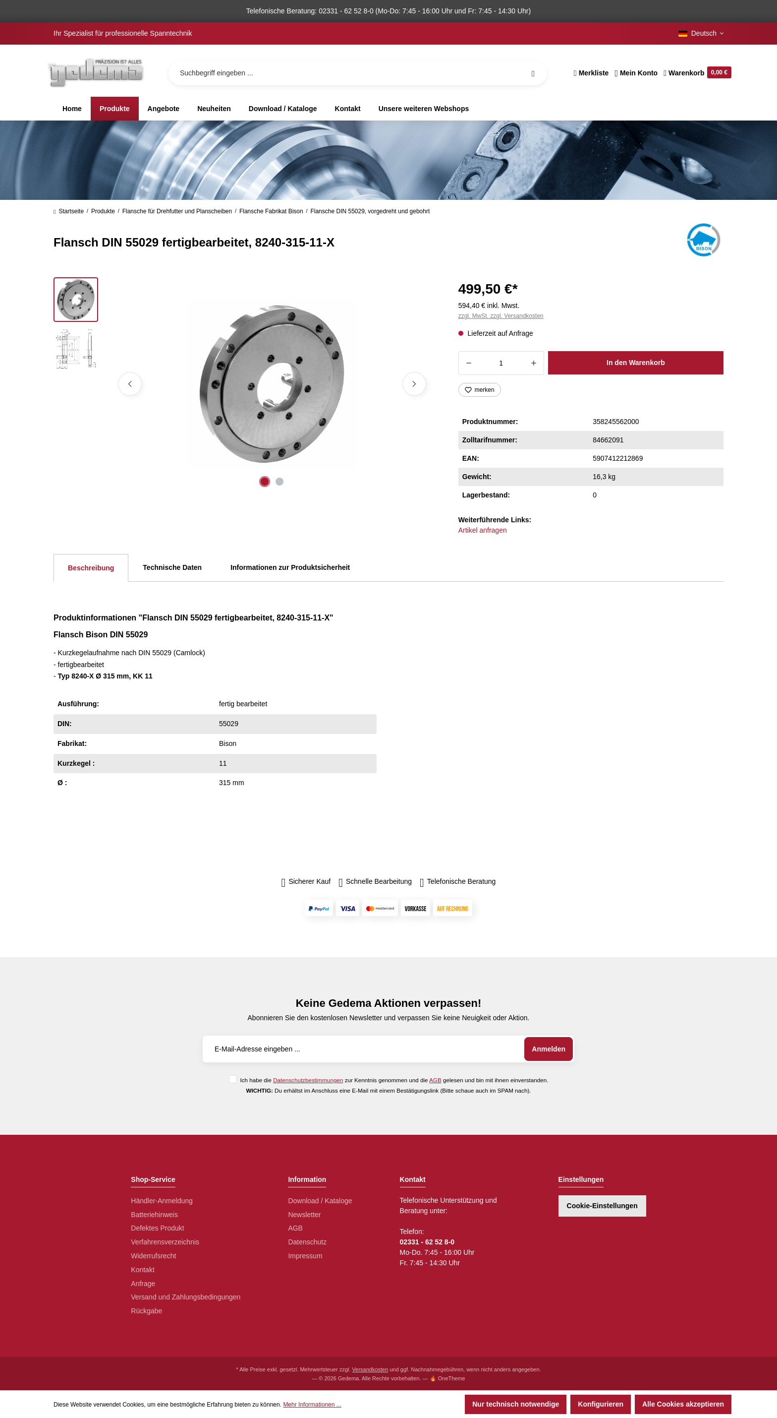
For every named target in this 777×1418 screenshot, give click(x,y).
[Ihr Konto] (636, 73)
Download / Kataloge (320, 1201)
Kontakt (142, 1270)
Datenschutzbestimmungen (308, 1080)
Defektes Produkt (157, 1228)
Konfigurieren (600, 1404)
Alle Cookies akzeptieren (683, 1404)
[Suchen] (533, 73)
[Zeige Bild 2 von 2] (279, 482)
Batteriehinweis (154, 1215)
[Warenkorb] (696, 73)
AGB (435, 1080)
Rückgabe (146, 1311)
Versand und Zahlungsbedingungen (185, 1297)
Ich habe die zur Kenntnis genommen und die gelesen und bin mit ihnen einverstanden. (394, 1080)
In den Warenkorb (636, 363)
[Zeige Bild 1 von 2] (265, 482)
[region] (244, 384)
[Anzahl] (501, 363)
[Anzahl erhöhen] (534, 363)
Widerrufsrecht (153, 1256)
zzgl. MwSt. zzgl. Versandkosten (501, 315)
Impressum (305, 1256)
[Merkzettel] (591, 73)
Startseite (69, 211)
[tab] (91, 568)
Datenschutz (307, 1242)
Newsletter (304, 1215)
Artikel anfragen (482, 530)
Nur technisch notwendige (515, 1404)
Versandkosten (370, 1369)
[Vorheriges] (130, 384)
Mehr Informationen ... (312, 1404)
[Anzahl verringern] (468, 363)
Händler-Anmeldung (162, 1201)
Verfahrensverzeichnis (165, 1242)
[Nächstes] (414, 384)
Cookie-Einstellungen (602, 1206)
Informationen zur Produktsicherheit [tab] (290, 567)
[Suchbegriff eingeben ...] (357, 73)
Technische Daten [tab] (172, 567)
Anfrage (143, 1284)
